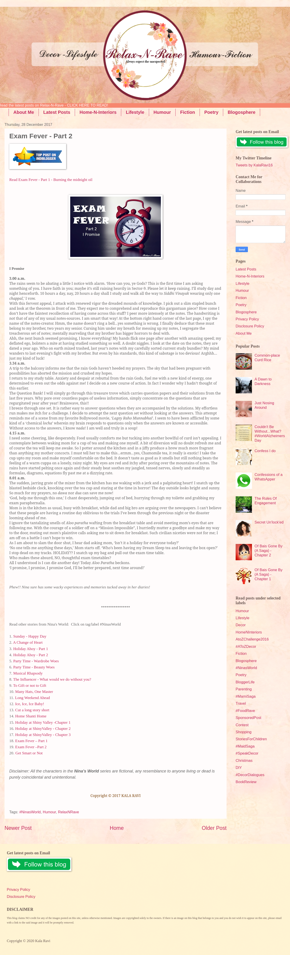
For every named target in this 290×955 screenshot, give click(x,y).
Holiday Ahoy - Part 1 (30, 649)
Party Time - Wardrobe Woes (36, 661)
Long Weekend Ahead (32, 698)
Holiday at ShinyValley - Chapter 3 (43, 735)
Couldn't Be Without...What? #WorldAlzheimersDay (270, 434)
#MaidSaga (245, 746)
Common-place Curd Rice (267, 357)
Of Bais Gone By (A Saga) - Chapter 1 (269, 574)
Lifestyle (135, 112)
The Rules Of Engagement (266, 500)
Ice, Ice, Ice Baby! (29, 704)
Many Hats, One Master (34, 691)
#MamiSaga (246, 696)
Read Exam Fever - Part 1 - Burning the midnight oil (50, 180)
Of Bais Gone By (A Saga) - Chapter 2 (269, 550)
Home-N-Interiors (98, 112)
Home (117, 828)
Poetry (211, 112)
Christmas (244, 760)
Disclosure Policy (250, 326)
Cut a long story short (32, 710)
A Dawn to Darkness (263, 381)
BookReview (246, 782)
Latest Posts (56, 112)
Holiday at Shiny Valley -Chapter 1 (42, 722)
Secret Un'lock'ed (269, 522)
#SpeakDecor (247, 753)
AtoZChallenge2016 (252, 639)
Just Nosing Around (264, 405)
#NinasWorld (30, 812)
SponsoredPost (248, 718)
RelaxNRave (68, 812)
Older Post (214, 828)
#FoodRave (245, 711)
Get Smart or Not (29, 753)
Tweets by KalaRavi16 (254, 165)
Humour (162, 112)
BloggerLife (245, 682)
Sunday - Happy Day (29, 636)
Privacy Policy (247, 319)
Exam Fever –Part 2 (30, 747)
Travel (241, 703)
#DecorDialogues (250, 775)
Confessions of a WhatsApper (269, 477)
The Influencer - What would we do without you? (52, 679)
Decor (241, 625)
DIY (239, 767)
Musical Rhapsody (28, 673)
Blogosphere (246, 312)
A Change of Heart (28, 642)
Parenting (244, 689)
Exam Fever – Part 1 (31, 741)
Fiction (187, 112)
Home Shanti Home (30, 716)
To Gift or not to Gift (29, 685)
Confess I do (265, 451)
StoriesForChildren (251, 739)
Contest (242, 725)
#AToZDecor (246, 646)
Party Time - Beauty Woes (34, 667)
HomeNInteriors (249, 632)
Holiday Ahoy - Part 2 (30, 655)
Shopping (243, 732)
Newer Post (18, 828)
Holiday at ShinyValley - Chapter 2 (43, 728)
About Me (23, 112)
